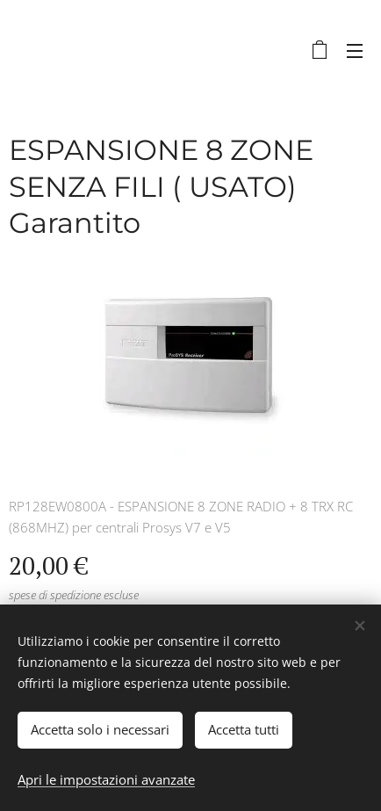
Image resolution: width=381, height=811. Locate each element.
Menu (355, 51)
